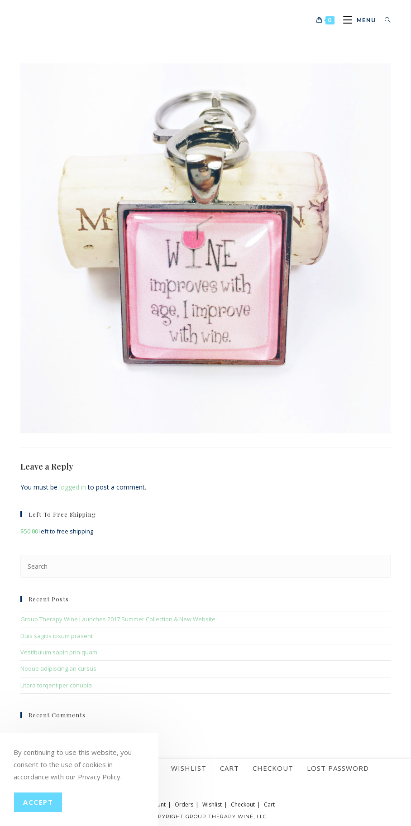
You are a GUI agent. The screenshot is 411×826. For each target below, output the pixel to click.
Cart (229, 768)
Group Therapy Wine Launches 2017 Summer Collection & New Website (117, 619)
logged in (72, 487)
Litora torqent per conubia (56, 685)
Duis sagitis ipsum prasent (56, 636)
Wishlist (188, 768)
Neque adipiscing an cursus (58, 668)
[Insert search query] (205, 566)
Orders (184, 804)
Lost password (338, 768)
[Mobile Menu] (357, 20)
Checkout (273, 768)
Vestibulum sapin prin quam (58, 652)
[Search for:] (384, 20)
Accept (38, 802)
